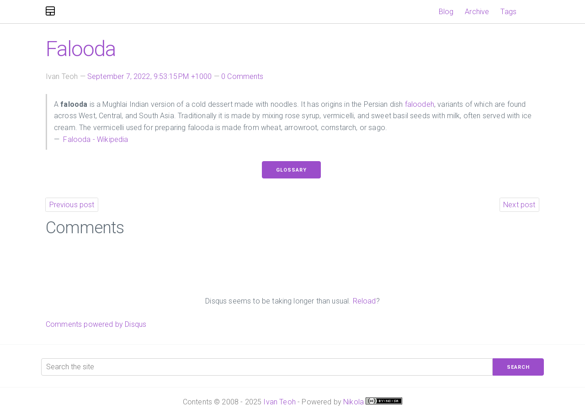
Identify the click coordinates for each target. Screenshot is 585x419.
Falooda (81, 49)
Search (518, 367)
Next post (519, 204)
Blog (446, 11)
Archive (477, 11)
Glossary (291, 170)
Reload (364, 301)
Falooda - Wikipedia (94, 139)
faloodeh (419, 104)
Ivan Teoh (279, 402)
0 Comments (242, 76)
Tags (508, 11)
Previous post (72, 204)
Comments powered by (96, 324)
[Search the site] (267, 367)
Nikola (353, 402)
